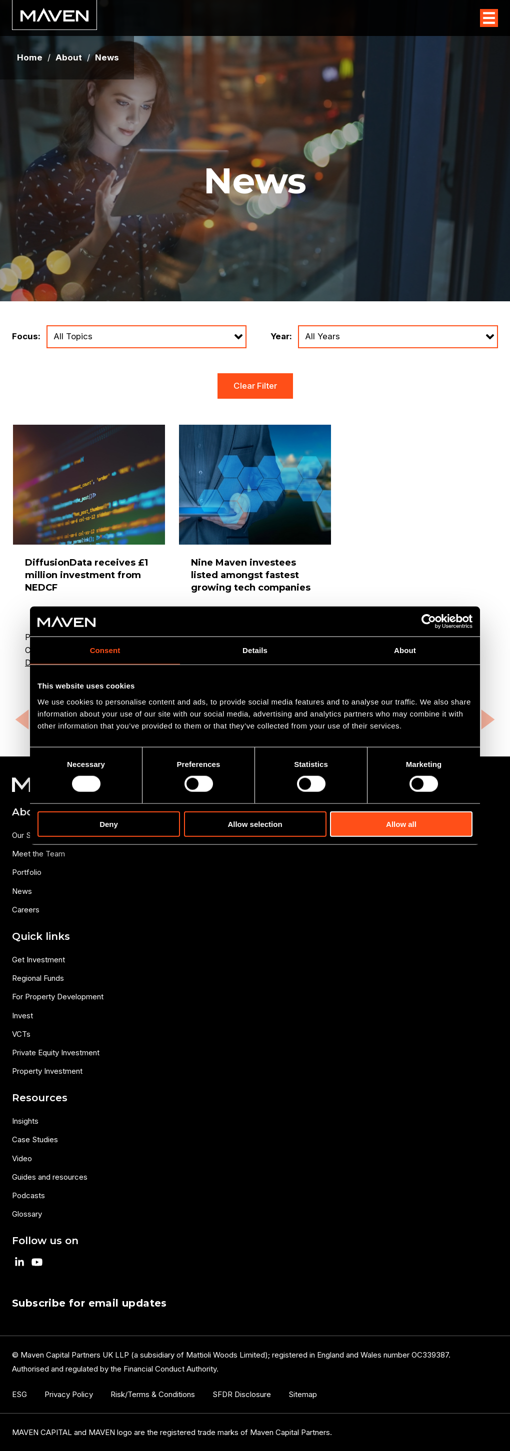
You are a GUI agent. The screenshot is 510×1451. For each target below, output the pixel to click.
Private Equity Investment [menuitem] (56, 1052)
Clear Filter (255, 386)
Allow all (401, 823)
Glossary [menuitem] (27, 1214)
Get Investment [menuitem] (38, 959)
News (107, 57)
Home (29, 57)
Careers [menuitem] (26, 909)
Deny (109, 823)
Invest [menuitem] (22, 1015)
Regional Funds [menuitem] (38, 978)
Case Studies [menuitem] (35, 1139)
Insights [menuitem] (25, 1121)
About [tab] (405, 650)
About (69, 57)
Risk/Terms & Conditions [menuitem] (152, 1394)
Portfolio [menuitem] (27, 872)
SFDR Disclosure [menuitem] (241, 1394)
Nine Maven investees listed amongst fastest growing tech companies (250, 575)
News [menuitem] (22, 891)
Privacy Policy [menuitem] (68, 1394)
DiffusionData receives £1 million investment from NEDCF (86, 575)
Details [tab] (255, 650)
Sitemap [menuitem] (302, 1394)
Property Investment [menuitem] (47, 1071)
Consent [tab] (105, 650)
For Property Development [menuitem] (58, 996)
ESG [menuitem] (19, 1394)
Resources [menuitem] (40, 1098)
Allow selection (255, 823)
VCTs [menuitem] (21, 1034)
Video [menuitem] (22, 1158)
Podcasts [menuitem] (28, 1195)
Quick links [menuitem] (41, 936)
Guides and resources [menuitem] (50, 1177)
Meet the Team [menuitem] (38, 853)
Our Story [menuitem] (28, 835)
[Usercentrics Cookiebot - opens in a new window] (428, 621)
